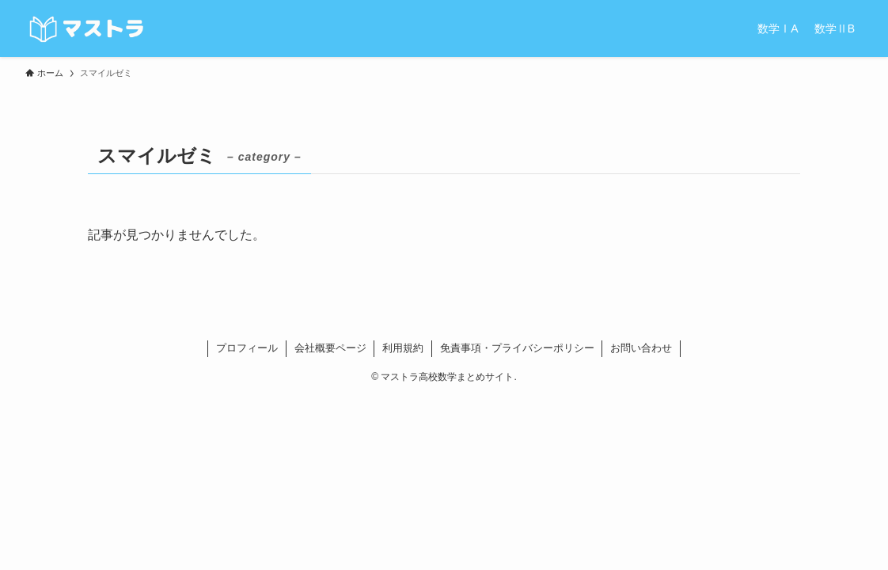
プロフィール (247, 348)
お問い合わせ (641, 348)
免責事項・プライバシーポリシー (517, 348)
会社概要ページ (330, 348)
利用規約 (402, 348)
